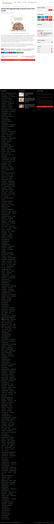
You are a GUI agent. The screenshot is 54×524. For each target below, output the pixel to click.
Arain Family (10, 99)
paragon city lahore (12, 372)
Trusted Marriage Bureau (5, 465)
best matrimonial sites (5, 133)
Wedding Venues (4, 493)
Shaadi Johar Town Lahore (6, 432)
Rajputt (15, 400)
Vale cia (3, 473)
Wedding (14, 480)
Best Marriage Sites (4, 126)
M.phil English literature (5, 269)
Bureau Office (4, 151)
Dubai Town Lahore (4, 176)
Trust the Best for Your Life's (6, 463)
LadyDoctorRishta (4, 232)
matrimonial (12, 307)
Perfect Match (12, 377)
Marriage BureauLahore (5, 282)
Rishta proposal (12, 412)
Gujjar (10, 211)
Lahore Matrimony (4, 246)
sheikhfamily (4, 445)
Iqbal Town (13, 221)
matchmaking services (5, 307)
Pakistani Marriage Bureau (6, 360)
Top (9, 457)
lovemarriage (9, 267)
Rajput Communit (4, 394)
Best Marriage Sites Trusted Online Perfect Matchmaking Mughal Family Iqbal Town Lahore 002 (30, 106)
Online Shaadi (9, 345)
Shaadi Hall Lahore (9, 430)
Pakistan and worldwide (9, 349)
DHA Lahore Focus (4, 166)
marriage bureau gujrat (11, 277)
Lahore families (9, 236)
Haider (7, 219)
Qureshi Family (11, 390)
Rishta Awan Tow (9, 407)
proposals (9, 387)
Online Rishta (4, 340)
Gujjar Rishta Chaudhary (5, 214)
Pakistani (3, 352)
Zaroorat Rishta (10, 503)
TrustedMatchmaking (12, 470)
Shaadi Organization (5, 437)
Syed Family (6, 450)
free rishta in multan (5, 207)
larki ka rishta (10, 262)
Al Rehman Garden (4, 96)
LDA (7, 264)
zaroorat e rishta (13, 498)
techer (6, 457)
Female (14, 194)
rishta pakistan (9, 410)
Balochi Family (12, 111)
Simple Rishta (12, 445)
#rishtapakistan (4, 94)
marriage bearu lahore (5, 274)
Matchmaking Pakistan (5, 304)
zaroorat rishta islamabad (6, 513)
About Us (51, 522)
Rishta (11, 405)
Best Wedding (9, 141)
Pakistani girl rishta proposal (6, 359)
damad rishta (9, 161)
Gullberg (3, 219)
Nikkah (3, 327)
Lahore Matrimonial (5, 242)
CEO (12, 154)
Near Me (10, 324)
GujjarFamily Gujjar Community (6, 216)
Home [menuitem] (15, 2)
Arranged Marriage (11, 103)
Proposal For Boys (4, 385)
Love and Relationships (10, 266)
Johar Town (8, 224)
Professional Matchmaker (5, 384)
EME (2, 186)
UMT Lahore (10, 472)
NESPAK (14, 324)
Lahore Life (10, 237)
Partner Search (11, 374)
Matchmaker (4, 299)
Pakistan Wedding (12, 350)
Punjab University (10, 389)
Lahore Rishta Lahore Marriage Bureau (7, 252)
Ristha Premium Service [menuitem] (32, 2)
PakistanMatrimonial (12, 370)
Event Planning (11, 189)
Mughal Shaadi (13, 319)
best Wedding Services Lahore (6, 144)
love (4, 266)
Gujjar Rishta (14, 212)
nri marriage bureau (8, 327)
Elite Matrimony (4, 184)
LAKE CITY (15, 261)
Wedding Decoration (5, 483)
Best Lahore (11, 116)
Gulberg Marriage (10, 217)
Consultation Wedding (5, 159)
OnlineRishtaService (10, 347)
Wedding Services (4, 492)
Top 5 (12, 457)
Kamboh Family (8, 229)
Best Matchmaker (11, 126)
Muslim (3, 322)
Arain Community (4, 99)
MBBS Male (6, 312)
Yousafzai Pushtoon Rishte (6, 498)
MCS (10, 312)
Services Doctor (8, 427)
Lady (8, 231)
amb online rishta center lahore (6, 98)
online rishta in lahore (5, 342)
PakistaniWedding (4, 370)
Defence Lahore (4, 164)
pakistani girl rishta (4, 357)
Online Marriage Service (5, 337)
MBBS (2, 312)
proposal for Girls (11, 385)
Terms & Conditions (46, 522)
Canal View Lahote (4, 154)
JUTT (5, 227)
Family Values (13, 49)
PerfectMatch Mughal (13, 379)
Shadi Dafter (13, 440)
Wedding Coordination (5, 482)
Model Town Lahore (4, 314)
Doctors (3, 174)
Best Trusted (3, 141)
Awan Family (10, 106)
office (2, 329)
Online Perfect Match (13, 339)
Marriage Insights (11, 289)
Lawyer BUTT (3, 264)
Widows (7, 495)
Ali (9, 96)
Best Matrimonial (4, 131)
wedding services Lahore (12, 492)
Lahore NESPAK (4, 247)
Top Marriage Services (5, 460)
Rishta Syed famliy (4, 422)
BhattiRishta (3, 149)
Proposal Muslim (4, 387)
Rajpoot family (10, 392)
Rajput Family (10, 394)
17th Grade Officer (10, 94)
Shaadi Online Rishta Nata (6, 435)
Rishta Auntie (4, 407)
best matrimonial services (12, 131)
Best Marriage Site (13, 124)
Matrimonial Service (12, 309)
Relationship (3, 402)
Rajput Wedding (9, 399)
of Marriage (14, 327)
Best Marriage (10, 121)
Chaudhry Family (4, 156)
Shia (7, 445)
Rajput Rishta (4, 399)
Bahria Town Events (10, 108)
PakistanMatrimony (5, 372)
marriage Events (4, 287)
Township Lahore (13, 462)
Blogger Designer (10, 522)
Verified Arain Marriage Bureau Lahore (7, 475)
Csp (2, 161)
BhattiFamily (3, 148)
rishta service (14, 417)
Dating (14, 161)
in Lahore (9, 221)
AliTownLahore (13, 96)
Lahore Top (9, 256)
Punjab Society (4, 389)
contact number (12, 159)
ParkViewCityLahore (5, 374)
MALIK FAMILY (3, 271)
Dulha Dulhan (11, 176)
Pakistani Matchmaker (5, 364)
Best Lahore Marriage (5, 118)
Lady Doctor (12, 231)
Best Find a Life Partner (5, 116)
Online (10, 329)
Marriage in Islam (4, 50)
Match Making (9, 297)
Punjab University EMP (5, 390)
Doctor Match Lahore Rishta (9, 169)
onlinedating (4, 347)
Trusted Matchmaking (5, 468)
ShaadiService (4, 440)
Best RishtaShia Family (12, 138)
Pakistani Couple (10, 354)
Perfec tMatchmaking (5, 377)
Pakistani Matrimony (13, 364)
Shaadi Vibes (11, 437)
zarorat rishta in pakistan (5, 518)
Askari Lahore (9, 104)
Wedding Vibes (10, 493)
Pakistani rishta (10, 365)
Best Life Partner (4, 121)
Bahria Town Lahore (5, 109)
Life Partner (14, 264)
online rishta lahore (13, 344)
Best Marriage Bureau (5, 123)
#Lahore (3, 93)
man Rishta (13, 271)
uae (2, 472)
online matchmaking (5, 339)
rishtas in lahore (11, 422)
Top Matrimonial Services (5, 462)
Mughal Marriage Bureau (5, 319)
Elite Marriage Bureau (11, 181)
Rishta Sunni (3, 420)
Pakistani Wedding (9, 352)
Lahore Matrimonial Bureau (6, 244)
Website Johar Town (5, 480)
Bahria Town (3, 108)
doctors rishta (7, 174)
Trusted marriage (13, 463)
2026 (45, 48)
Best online (3, 134)
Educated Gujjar (4, 181)
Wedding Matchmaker (5, 485)
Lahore (9, 232)
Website (8, 478)
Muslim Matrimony (8, 322)
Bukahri (8, 149)
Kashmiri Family (4, 231)
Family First (10, 191)
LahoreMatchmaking (11, 259)
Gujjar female (4, 212)
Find (2, 196)
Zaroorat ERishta (4, 503)
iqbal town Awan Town (5, 222)
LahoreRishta (4, 261)
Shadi (8, 440)
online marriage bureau (5, 332)
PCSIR (2, 375)
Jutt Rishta (3, 229)
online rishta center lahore (11, 340)
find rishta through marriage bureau (7, 201)
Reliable (10, 404)
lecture (10, 264)
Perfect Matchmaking (5, 379)
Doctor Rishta (4, 171)
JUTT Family (9, 227)
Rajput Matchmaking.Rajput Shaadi (7, 397)
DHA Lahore (9, 164)
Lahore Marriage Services (5, 241)
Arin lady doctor (4, 103)
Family (7, 191)
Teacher (3, 457)
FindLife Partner (12, 204)
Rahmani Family (4, 392)
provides (13, 387)
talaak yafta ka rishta (5, 455)
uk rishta (5, 472)
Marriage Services (4, 294)
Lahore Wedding (4, 257)
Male (10, 269)
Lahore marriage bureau (5, 239)
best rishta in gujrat (5, 138)
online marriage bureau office (6, 335)
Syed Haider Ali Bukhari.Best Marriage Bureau (8, 452)
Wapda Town (9, 477)
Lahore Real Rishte (10, 249)
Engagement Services (7, 186)
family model (4, 194)
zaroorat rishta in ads (5, 507)
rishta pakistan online (5, 412)
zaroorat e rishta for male (5, 500)
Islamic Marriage (12, 222)
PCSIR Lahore (7, 375)
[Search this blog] (42, 10)
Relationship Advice (11, 50)
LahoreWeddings (9, 261)
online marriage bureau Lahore (6, 334)
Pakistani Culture (11, 355)
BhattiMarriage (9, 148)
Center (10, 154)
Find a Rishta (6, 196)
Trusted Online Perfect (13, 468)
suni (13, 447)
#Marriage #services (9, 93)
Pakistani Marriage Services (6, 362)
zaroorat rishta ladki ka (5, 515)
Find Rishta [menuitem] (19, 2)
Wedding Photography (5, 487)
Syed (2, 450)
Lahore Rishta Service (5, 254)
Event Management (5, 189)
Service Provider (10, 425)
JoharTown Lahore (12, 226)
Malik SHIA (8, 271)
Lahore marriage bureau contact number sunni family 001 (47, 34)
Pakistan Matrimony (5, 350)
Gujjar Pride (9, 212)
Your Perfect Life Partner (5, 497)
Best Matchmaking (4, 128)
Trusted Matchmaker (12, 467)
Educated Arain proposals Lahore (7, 179)
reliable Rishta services (5, 405)
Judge (3, 227)
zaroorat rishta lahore (5, 517)
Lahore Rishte (12, 254)
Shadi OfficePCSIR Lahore (11, 442)
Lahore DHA (10, 234)
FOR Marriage (4, 206)
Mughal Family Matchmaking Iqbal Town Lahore (8, 317)
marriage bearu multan (5, 276)
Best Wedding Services (5, 143)
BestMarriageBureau (5, 146)
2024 (45, 52)
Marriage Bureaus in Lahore (6, 284)
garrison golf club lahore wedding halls (8, 209)
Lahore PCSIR (4, 249)
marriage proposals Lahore (6, 292)
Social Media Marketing (8, 447)
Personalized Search (11, 380)
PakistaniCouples (13, 369)
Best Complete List (4, 114)
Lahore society (4, 256)
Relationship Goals (4, 404)
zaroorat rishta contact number (6, 505)
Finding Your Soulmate (5, 204)
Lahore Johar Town (4, 237)
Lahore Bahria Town (5, 234)
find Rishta (3, 199)
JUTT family (14, 227)
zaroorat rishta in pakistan (7, 6)
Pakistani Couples (4, 355)
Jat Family (3, 224)
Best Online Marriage (9, 134)
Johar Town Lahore (4, 226)
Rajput (15, 392)
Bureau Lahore (12, 149)
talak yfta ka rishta (12, 455)
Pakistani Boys (4, 354)
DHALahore (10, 166)
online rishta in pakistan (5, 344)
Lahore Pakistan (9, 247)
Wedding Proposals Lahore (6, 490)
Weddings (3, 495)
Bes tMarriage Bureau (5, 113)
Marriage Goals (10, 287)
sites (2, 447)
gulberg (14, 216)
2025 (45, 50)
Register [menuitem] (24, 2)
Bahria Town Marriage (12, 109)
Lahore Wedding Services (12, 257)
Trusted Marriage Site (5, 467)
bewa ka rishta (11, 146)
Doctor (3, 169)
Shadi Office (3, 442)
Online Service (4, 345)
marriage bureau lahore (30, 49)
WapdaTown (4, 478)
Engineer (13, 186)
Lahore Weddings (4, 259)
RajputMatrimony (4, 400)
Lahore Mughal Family (11, 246)
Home (2, 6)
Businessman (13, 151)
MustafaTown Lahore (5, 324)
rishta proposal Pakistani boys (6, 415)
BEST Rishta (9, 136)
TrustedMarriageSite (5, 470)
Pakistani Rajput (4, 365)
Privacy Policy (39, 522)
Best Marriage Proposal (5, 124)
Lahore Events (19, 49)
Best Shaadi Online (4, 139)
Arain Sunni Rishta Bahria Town (6, 101)
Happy (10, 219)
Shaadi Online (13, 432)
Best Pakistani (4, 136)
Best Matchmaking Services (6, 129)
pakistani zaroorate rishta (6, 369)
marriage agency (8, 272)
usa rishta (14, 472)
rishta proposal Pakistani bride (6, 417)
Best (10, 113)
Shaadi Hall (3, 430)
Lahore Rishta (4, 251)
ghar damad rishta (5, 211)
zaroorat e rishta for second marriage (7, 502)
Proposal (12, 384)
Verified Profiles (4, 477)
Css (4, 161)
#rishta (15, 93)
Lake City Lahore (4, 262)
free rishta (8, 206)
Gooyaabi (20, 522)
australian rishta (4, 106)
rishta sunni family (10, 420)
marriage (23, 49)
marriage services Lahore (12, 294)
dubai (12, 174)
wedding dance (12, 482)
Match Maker (4, 297)
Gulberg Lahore (4, 217)
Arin (13, 101)
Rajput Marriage (4, 395)
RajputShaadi (10, 400)
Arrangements (4, 104)
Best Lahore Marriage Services (6, 119)
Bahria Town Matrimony (5, 111)
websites (10, 480)
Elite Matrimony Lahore (11, 184)
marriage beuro (12, 276)
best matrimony (12, 133)
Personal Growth (4, 380)
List (2, 266)
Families (3, 191)
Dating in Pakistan (7, 49)
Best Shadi (10, 139)
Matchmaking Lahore (5, 302)
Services (3, 427)
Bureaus (8, 151)
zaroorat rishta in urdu (5, 512)
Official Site (6, 329)
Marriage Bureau (4, 277)
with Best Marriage (13, 495)
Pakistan (44, 42)
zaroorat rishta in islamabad (6, 508)
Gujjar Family (14, 211)
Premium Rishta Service (5, 382)
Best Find (10, 114)
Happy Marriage (4, 221)
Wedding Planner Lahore (5, 488)
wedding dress (11, 483)
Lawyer (14, 262)
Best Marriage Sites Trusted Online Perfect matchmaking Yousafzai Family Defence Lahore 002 (30, 100)
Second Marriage (4, 425)
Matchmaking (9, 299)
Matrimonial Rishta (4, 309)
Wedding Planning (19, 50)
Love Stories (3, 267)
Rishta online (4, 410)
